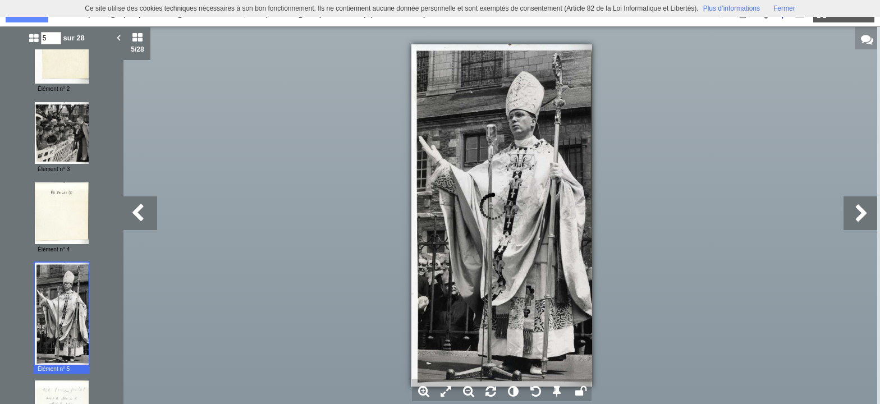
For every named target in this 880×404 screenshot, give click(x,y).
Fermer (784, 8)
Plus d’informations (731, 8)
